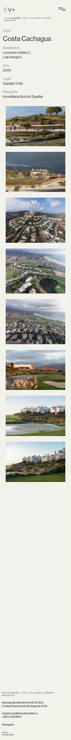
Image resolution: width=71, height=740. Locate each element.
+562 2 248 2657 (12, 716)
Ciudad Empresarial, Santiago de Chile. (25, 706)
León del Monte (8, 733)
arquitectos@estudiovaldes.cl (19, 713)
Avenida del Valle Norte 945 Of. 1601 (22, 702)
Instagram (8, 724)
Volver (7, 31)
